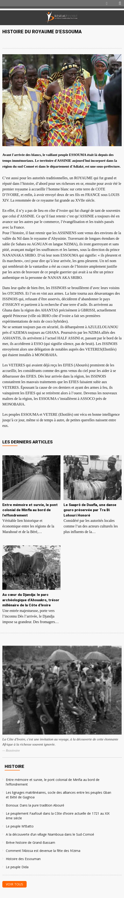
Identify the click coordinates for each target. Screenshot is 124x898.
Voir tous (14, 884)
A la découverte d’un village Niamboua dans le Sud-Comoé (50, 834)
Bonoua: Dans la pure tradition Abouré (35, 805)
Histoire (14, 766)
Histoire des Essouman (23, 859)
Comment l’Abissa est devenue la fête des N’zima (43, 850)
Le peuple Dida (17, 867)
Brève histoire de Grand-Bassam (30, 842)
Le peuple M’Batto (20, 826)
